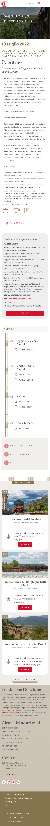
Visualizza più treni (25, 680)
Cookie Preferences (15, 821)
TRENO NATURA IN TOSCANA (16, 731)
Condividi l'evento (15, 223)
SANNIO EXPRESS (10, 735)
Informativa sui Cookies (16, 817)
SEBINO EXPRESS (10, 728)
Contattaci (9, 774)
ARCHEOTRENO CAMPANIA (15, 739)
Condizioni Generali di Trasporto (18, 798)
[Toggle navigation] (46, 4)
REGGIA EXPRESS (10, 746)
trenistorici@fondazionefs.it (20, 299)
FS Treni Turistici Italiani (12, 713)
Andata (9, 328)
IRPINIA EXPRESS (10, 749)
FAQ (6, 805)
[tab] (25, 329)
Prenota (25, 545)
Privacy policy (10, 802)
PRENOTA (25, 313)
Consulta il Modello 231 (14, 794)
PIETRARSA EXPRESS (12, 742)
